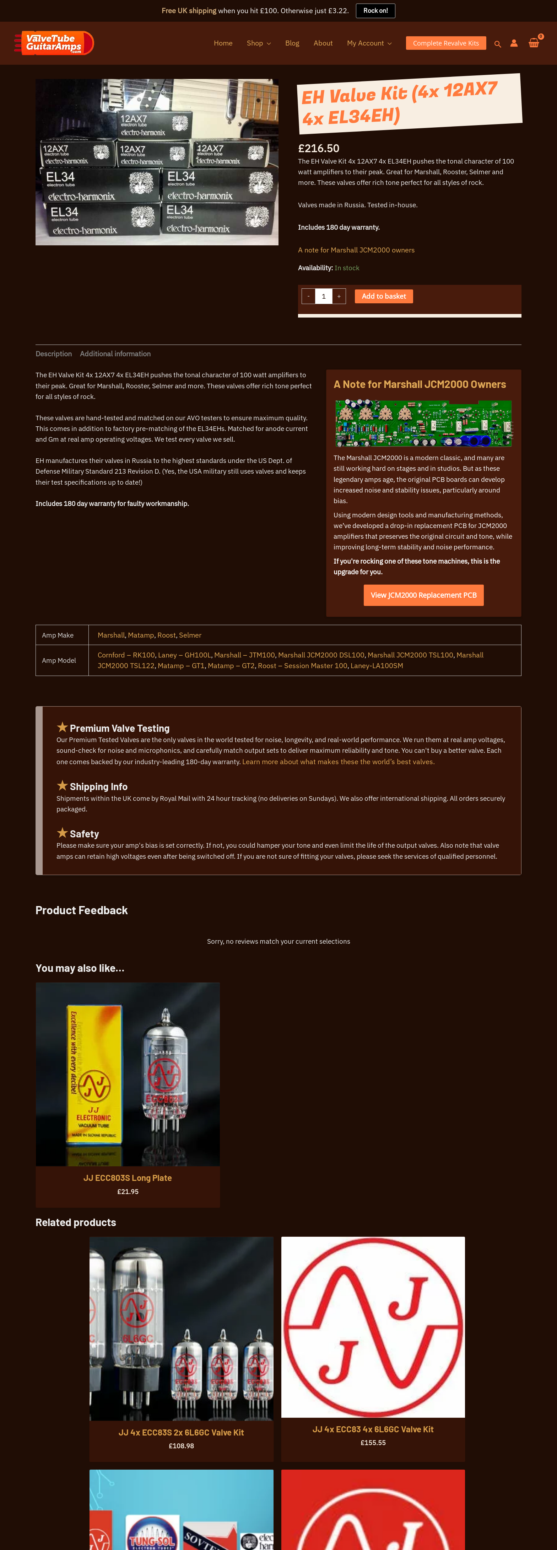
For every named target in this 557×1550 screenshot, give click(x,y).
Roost (168, 669)
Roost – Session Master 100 (304, 700)
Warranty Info (81, 1531)
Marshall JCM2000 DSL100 (323, 689)
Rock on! (375, 11)
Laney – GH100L (185, 689)
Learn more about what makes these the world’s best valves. (410, 801)
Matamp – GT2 (232, 700)
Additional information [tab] (116, 365)
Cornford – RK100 (127, 689)
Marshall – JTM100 (246, 689)
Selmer (192, 669)
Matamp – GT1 (182, 700)
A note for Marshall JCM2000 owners (356, 256)
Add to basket (386, 305)
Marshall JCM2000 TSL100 (413, 689)
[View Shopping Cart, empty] (534, 43)
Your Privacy (33, 1531)
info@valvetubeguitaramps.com (119, 1509)
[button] (284, 43)
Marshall (111, 669)
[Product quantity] (324, 305)
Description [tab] (54, 365)
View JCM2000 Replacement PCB (424, 628)
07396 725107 (38, 1509)
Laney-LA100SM (379, 700)
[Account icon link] (514, 43)
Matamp (142, 669)
